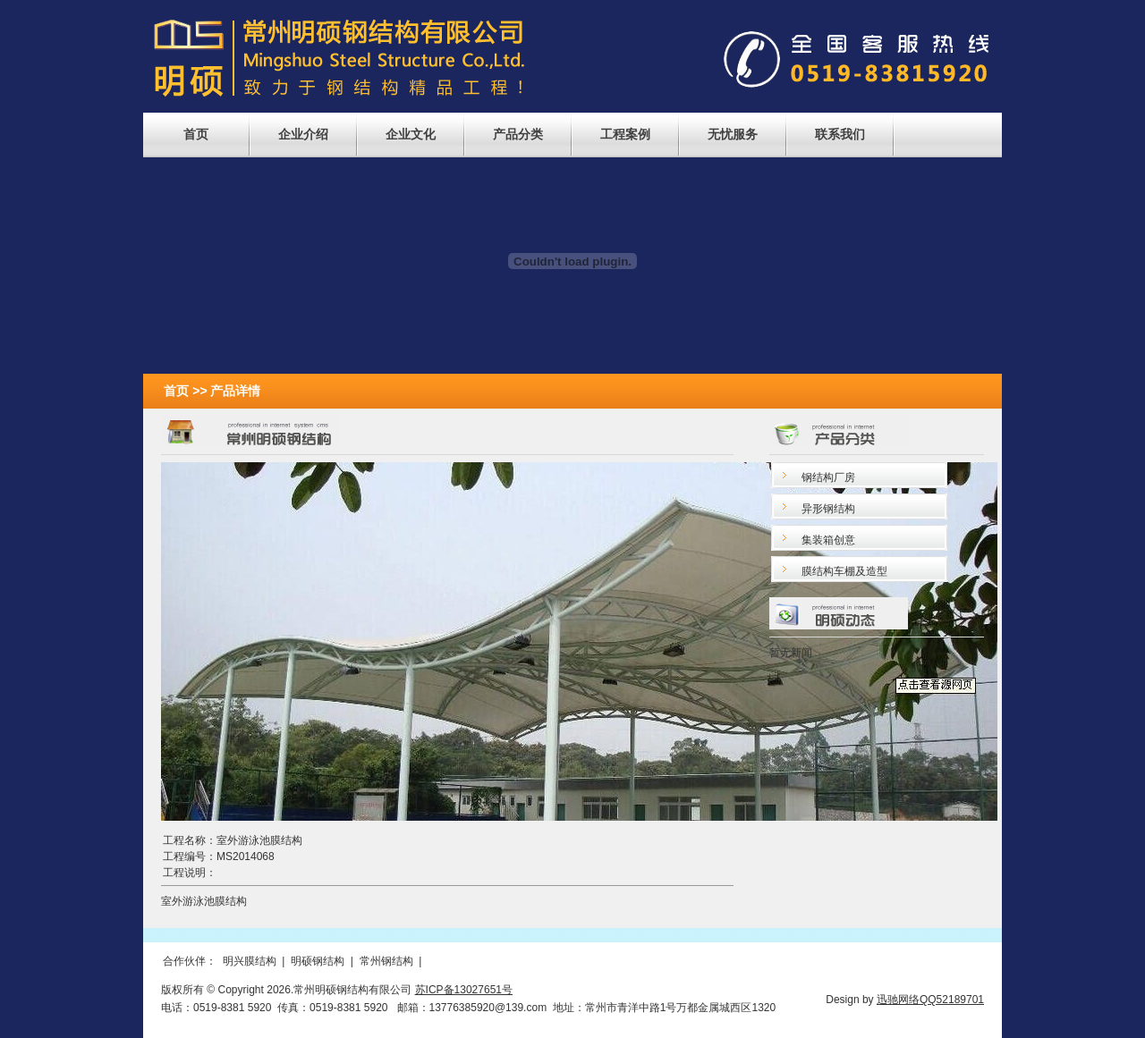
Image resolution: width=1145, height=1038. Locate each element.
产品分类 (518, 134)
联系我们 (840, 134)
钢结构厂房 (828, 477)
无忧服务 (733, 134)
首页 (195, 134)
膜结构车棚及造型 (844, 571)
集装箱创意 (828, 540)
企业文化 (411, 134)
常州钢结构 (386, 961)
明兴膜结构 (249, 961)
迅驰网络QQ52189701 (930, 999)
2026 (279, 989)
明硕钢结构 (317, 961)
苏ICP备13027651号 (464, 989)
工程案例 (625, 134)
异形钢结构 (828, 508)
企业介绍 (303, 134)
